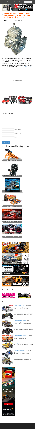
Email (18, 133)
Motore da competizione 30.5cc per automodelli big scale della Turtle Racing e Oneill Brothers (18, 15)
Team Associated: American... (21, 320)
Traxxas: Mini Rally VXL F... (20, 305)
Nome (18, 129)
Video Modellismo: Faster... (20, 350)
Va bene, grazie (28, 1)
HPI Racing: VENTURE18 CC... (21, 313)
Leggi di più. (19, 1)
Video (22, 20)
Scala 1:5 (18, 20)
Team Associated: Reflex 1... (20, 358)
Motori (15, 20)
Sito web (16, 137)
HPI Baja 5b (28, 66)
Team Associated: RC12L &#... (21, 335)
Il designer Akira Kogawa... (20, 343)
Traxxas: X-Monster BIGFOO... (21, 328)
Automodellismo (11, 20)
